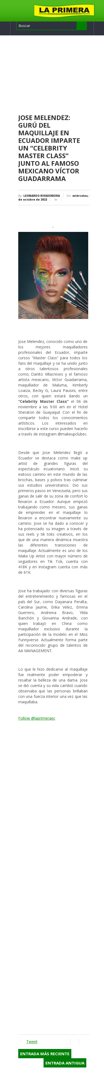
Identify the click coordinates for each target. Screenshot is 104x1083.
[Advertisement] (54, 75)
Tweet (32, 1041)
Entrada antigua (64, 1063)
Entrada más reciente (44, 1053)
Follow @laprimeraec (36, 718)
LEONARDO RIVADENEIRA (41, 196)
